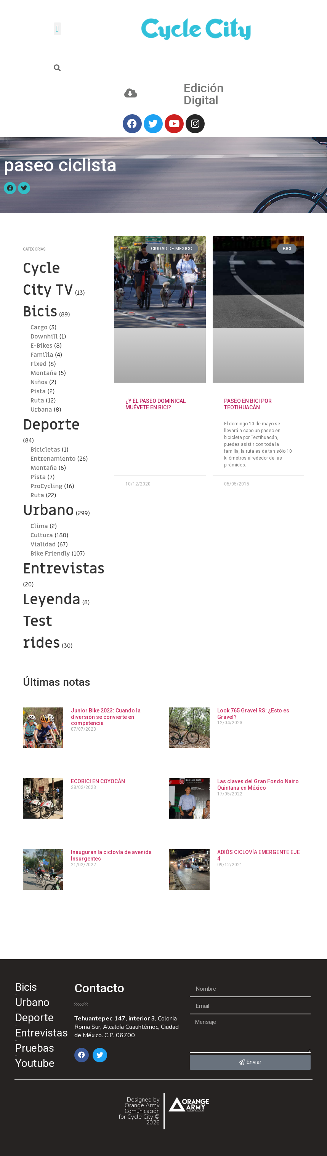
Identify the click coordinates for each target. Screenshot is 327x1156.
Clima (39, 526)
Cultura (41, 535)
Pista (38, 391)
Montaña (43, 373)
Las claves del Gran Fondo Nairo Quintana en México (258, 784)
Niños (38, 382)
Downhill (44, 336)
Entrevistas (63, 568)
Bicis (40, 311)
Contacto (99, 988)
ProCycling (46, 486)
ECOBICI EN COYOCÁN (98, 781)
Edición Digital (204, 94)
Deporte (51, 424)
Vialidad (43, 544)
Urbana (41, 410)
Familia (41, 355)
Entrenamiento (52, 459)
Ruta (37, 400)
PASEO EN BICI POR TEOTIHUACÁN (248, 404)
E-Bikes (41, 346)
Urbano (48, 510)
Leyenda (51, 599)
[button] (57, 28)
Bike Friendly (50, 553)
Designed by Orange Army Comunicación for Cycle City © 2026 (139, 1111)
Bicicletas (45, 449)
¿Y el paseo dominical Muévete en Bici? (155, 404)
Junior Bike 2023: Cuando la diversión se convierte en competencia (106, 716)
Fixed (38, 364)
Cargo (39, 327)
